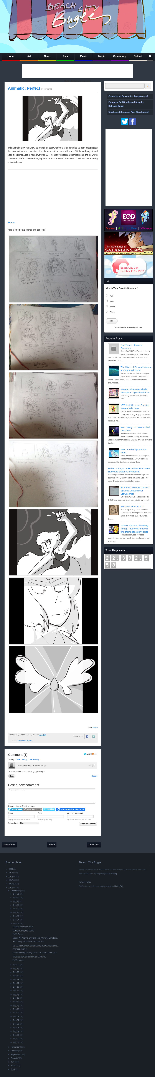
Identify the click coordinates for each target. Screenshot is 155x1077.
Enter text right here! (52, 796)
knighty (114, 874)
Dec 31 (16, 894)
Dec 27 (16, 909)
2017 (10, 880)
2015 (10, 887)
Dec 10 (16, 1009)
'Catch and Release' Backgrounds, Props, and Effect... (36, 945)
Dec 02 (16, 1039)
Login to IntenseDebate (15, 809)
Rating (24, 759)
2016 (10, 884)
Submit (138, 56)
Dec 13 (16, 998)
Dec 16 (16, 987)
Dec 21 (16, 968)
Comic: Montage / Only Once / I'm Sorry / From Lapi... (35, 953)
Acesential (106, 886)
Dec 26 (16, 912)
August (14, 1058)
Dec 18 (16, 980)
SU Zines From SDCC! (132, 506)
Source (11, 222)
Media (101, 56)
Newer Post (9, 844)
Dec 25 (16, 916)
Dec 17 (16, 983)
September (15, 1054)
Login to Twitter (49, 809)
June (13, 1065)
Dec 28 (16, 905)
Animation (21, 741)
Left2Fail (118, 886)
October (14, 1051)
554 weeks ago (40, 766)
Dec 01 (16, 1042)
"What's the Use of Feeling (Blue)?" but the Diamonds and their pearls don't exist (134, 528)
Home (11, 56)
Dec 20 (16, 972)
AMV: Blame (18, 934)
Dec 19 (16, 976)
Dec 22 (16, 965)
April (13, 1069)
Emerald (95, 727)
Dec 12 (16, 1002)
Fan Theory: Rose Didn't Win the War (28, 942)
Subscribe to (23, 823)
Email (40, 813)
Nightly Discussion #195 (23, 927)
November (15, 1047)
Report (94, 776)
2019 (10, 873)
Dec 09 (16, 1013)
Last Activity (34, 759)
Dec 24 (16, 920)
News (47, 56)
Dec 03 (16, 1035)
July (12, 1062)
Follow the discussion (94, 754)
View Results (120, 327)
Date (18, 759)
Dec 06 (16, 1024)
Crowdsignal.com (134, 327)
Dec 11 (16, 1005)
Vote (112, 321)
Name (10, 813)
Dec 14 (16, 994)
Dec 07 (16, 1020)
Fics (65, 56)
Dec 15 (16, 991)
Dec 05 (16, 1028)
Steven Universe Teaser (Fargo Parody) (29, 956)
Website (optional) (75, 813)
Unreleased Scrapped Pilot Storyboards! (129, 112)
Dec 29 (16, 901)
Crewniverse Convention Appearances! (128, 96)
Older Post (94, 844)
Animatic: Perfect (24, 88)
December (15, 891)
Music (83, 56)
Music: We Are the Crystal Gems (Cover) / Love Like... (35, 938)
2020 (10, 869)
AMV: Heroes (18, 960)
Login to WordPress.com (32, 809)
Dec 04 (16, 1031)
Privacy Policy (85, 882)
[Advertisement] (77, 71)
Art (29, 56)
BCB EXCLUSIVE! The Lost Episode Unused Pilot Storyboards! (135, 490)
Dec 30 (16, 898)
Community (120, 56)
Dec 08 (16, 1016)
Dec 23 (16, 924)
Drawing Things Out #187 (23, 930)
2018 (10, 876)
